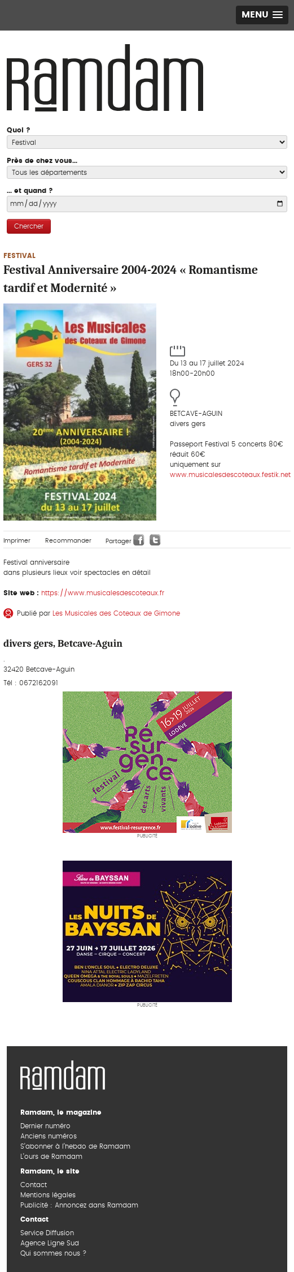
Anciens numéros (48, 1136)
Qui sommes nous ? (53, 1253)
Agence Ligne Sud (49, 1243)
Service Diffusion (47, 1233)
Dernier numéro (45, 1126)
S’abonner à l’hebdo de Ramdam (75, 1146)
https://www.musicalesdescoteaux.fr (102, 593)
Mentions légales (48, 1195)
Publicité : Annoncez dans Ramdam (79, 1205)
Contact (33, 1184)
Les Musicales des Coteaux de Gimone (116, 613)
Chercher (28, 226)
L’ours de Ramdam (51, 1156)
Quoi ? (18, 130)
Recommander (68, 541)
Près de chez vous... (42, 160)
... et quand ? (30, 190)
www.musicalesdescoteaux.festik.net (230, 474)
